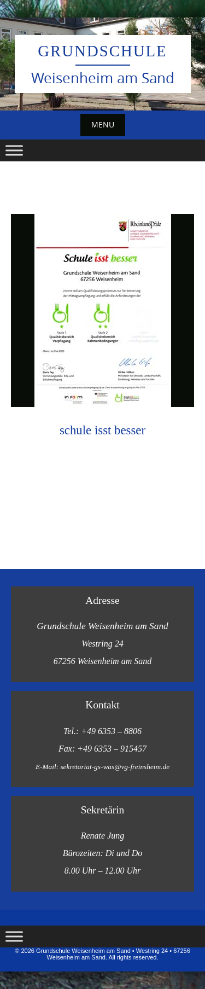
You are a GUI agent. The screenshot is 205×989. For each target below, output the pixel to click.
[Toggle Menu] (14, 150)
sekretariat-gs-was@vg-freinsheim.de (114, 767)
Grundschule (102, 51)
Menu (102, 124)
